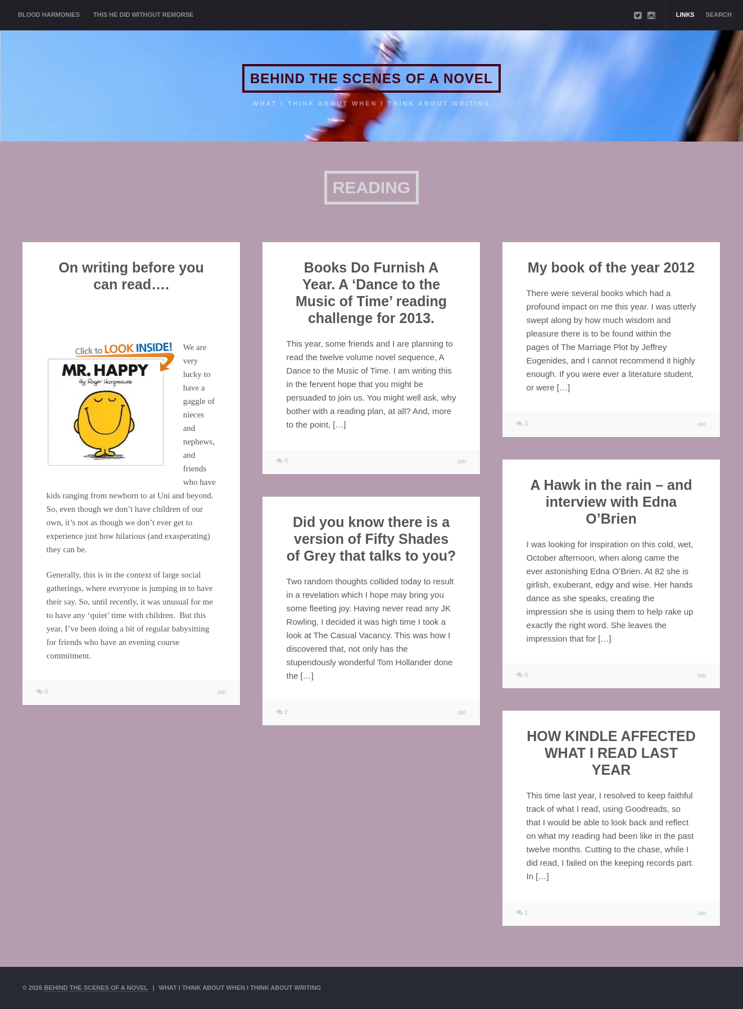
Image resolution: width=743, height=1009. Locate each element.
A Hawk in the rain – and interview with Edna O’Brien (611, 501)
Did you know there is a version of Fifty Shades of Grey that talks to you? (371, 538)
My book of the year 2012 (611, 267)
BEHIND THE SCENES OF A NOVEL (371, 78)
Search (719, 14)
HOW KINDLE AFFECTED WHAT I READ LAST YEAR (611, 753)
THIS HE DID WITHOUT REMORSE (143, 14)
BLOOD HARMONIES (49, 14)
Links (685, 14)
